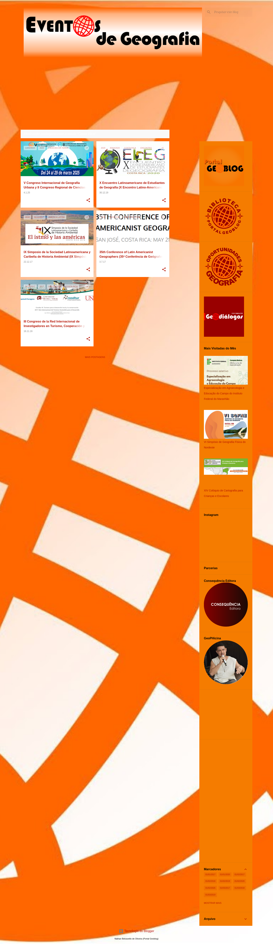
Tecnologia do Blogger (136, 931)
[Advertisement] (95, 388)
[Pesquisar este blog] (232, 12)
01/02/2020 (240, 881)
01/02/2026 (210, 888)
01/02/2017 (240, 874)
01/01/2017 (210, 874)
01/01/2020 (225, 874)
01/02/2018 (210, 881)
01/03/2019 (210, 895)
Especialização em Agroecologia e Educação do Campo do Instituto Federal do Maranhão (224, 393)
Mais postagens (95, 357)
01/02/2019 (225, 881)
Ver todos (159, 134)
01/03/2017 (225, 888)
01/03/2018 (240, 888)
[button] (88, 200)
